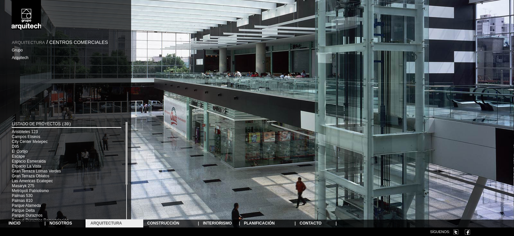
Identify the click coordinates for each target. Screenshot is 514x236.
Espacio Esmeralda (29, 161)
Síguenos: (440, 232)
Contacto (311, 223)
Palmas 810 (22, 200)
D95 (15, 146)
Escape (18, 156)
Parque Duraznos (27, 215)
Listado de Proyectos (41, 124)
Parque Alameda (26, 205)
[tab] (66, 125)
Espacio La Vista (26, 166)
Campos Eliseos (26, 136)
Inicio (15, 223)
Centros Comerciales (78, 42)
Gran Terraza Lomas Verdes (36, 171)
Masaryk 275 (23, 186)
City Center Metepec (30, 141)
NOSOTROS (60, 223)
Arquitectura (28, 42)
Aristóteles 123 (25, 131)
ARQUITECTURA (106, 223)
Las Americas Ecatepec (32, 181)
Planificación (259, 223)
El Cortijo (20, 151)
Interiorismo (217, 223)
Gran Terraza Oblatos (30, 176)
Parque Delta (23, 210)
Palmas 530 (22, 195)
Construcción (163, 223)
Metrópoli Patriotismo (30, 190)
